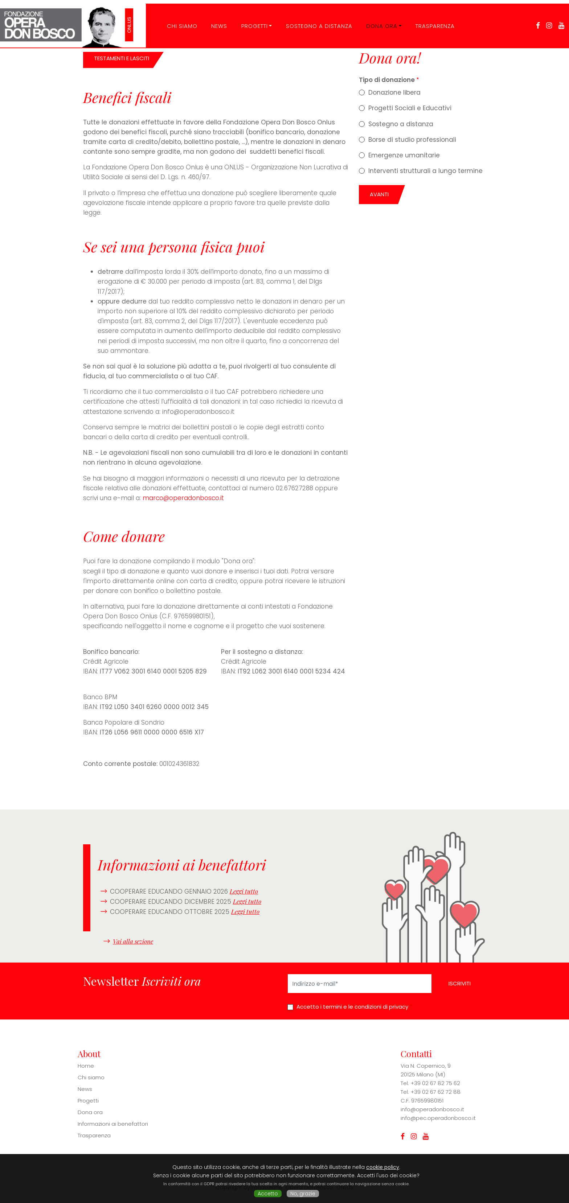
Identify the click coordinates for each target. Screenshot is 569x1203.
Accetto (268, 1193)
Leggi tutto (244, 891)
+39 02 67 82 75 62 (435, 1083)
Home (86, 1066)
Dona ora (376, 19)
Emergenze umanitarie (404, 155)
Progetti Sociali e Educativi (409, 108)
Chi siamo (91, 1077)
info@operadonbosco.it (432, 1109)
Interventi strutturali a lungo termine (425, 170)
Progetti (249, 19)
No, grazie (302, 1193)
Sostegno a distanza (313, 19)
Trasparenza (429, 19)
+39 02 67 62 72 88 (435, 1092)
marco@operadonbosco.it (183, 498)
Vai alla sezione (133, 941)
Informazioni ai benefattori (113, 1124)
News (214, 19)
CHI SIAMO (176, 19)
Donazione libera (394, 92)
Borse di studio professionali (412, 139)
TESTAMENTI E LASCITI (121, 58)
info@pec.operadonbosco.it (438, 1118)
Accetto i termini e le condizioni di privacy (352, 1006)
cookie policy (382, 1167)
